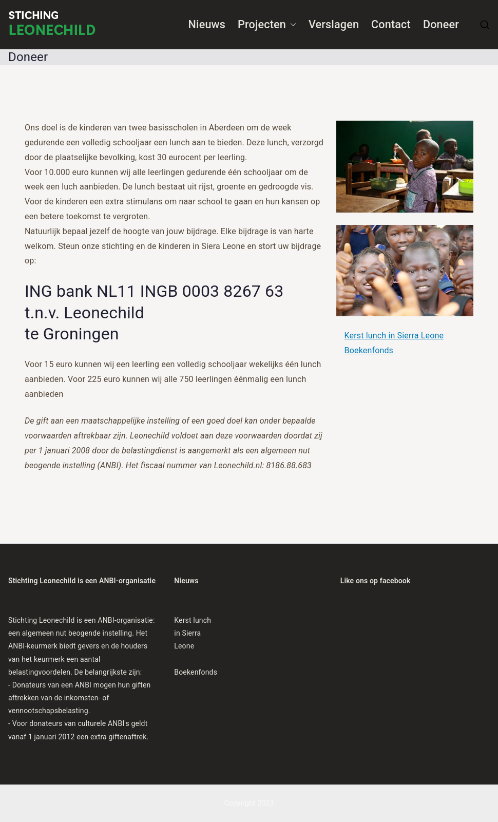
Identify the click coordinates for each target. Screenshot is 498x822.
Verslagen (334, 24)
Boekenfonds (368, 350)
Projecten (267, 25)
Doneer (441, 24)
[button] (291, 25)
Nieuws (207, 24)
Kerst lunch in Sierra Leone (394, 335)
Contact (391, 24)
